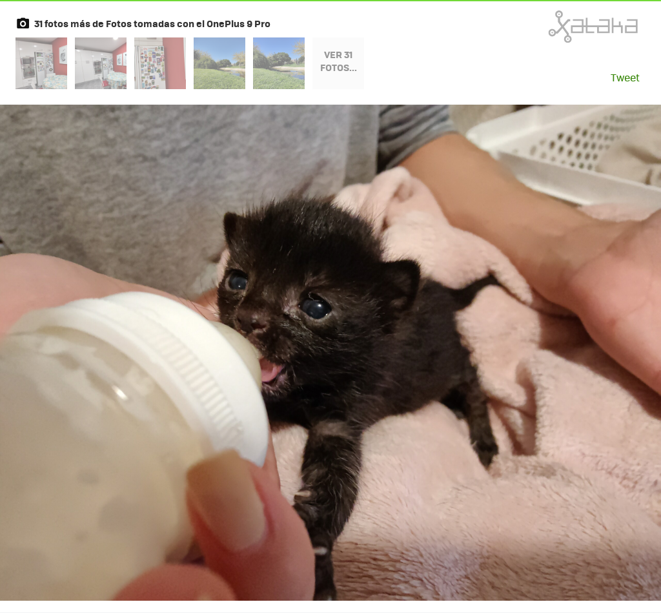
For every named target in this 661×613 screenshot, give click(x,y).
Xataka (565, 26)
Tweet (625, 77)
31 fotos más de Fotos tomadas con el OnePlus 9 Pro (152, 23)
